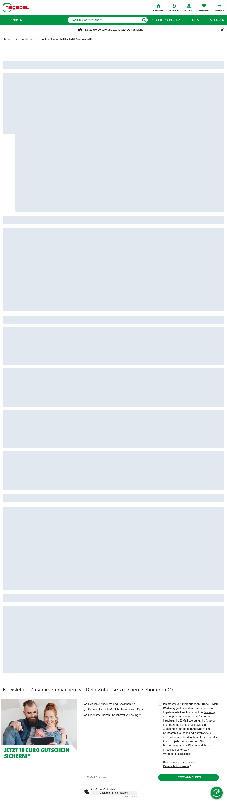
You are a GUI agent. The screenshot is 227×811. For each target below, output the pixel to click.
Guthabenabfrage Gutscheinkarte (80, 766)
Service (198, 20)
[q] (104, 20)
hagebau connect (181, 733)
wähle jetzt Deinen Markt (128, 29)
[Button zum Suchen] (144, 20)
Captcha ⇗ (129, 652)
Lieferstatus (122, 744)
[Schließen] (222, 30)
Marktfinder (66, 755)
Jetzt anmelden (188, 632)
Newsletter (66, 750)
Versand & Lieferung (128, 725)
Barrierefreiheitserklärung (185, 750)
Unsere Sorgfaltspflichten (185, 755)
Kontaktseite (67, 744)
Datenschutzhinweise (176, 621)
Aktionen (217, 20)
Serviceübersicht (70, 738)
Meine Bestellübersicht (129, 733)
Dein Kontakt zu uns (16, 733)
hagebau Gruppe (180, 738)
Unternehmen (179, 725)
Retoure (120, 738)
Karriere (175, 744)
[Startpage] (16, 7)
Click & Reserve (125, 755)
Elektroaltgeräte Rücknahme (187, 761)
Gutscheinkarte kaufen (73, 761)
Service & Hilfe (69, 725)
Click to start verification (114, 648)
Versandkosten (124, 750)
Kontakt (9, 725)
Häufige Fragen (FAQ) (73, 733)
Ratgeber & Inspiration (168, 20)
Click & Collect (124, 761)
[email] (114, 633)
